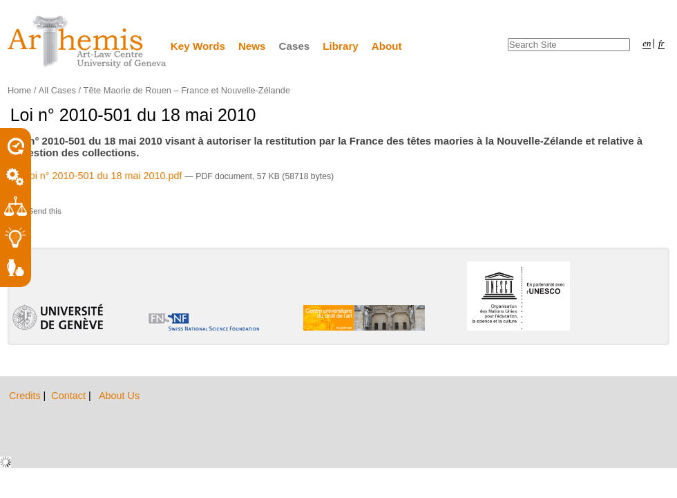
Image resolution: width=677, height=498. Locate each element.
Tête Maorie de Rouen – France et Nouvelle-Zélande (187, 90)
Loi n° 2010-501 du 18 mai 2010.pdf (97, 175)
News (252, 46)
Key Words (198, 46)
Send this (44, 211)
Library (341, 46)
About (387, 46)
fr (661, 43)
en (646, 43)
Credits (26, 395)
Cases (294, 46)
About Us (119, 395)
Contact (69, 395)
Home (19, 90)
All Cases (57, 90)
